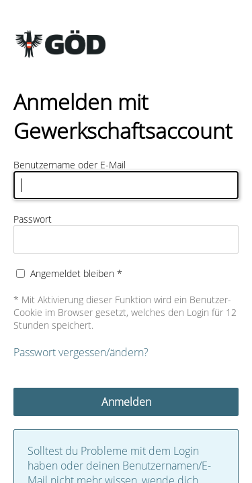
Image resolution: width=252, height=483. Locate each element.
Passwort (32, 219)
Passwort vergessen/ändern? (81, 352)
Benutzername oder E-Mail (69, 164)
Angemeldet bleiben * (76, 273)
